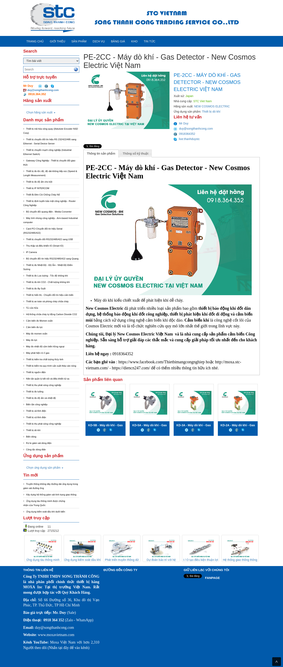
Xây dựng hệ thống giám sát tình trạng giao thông (51, 494)
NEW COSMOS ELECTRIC (212, 106)
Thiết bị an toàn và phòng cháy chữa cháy (47, 301)
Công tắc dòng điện (36, 449)
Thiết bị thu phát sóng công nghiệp (43, 385)
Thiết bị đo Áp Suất (36, 288)
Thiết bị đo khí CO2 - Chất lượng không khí (48, 282)
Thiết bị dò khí (33, 430)
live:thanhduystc (187, 139)
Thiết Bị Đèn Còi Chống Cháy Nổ (43, 194)
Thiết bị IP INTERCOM (37, 188)
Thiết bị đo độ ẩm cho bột (39, 182)
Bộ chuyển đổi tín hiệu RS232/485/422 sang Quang (52, 258)
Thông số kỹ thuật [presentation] (135, 153)
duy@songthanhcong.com (43, 90)
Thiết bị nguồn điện (36, 372)
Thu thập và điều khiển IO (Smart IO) (44, 245)
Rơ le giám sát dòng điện (38, 443)
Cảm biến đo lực (34, 327)
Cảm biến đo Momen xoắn (39, 320)
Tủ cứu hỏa (32, 308)
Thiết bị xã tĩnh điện (36, 411)
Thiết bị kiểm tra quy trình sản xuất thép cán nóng (51, 366)
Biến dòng (31, 436)
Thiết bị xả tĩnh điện (36, 417)
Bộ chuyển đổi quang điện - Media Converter (49, 211)
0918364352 (184, 133)
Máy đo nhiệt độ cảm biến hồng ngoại (45, 346)
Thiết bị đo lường (35, 391)
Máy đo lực (31, 340)
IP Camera (31, 252)
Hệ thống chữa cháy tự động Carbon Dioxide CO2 (51, 314)
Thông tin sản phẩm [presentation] (101, 153)
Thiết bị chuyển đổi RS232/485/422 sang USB (49, 239)
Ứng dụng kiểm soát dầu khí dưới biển (45, 511)
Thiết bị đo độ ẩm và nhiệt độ (41, 398)
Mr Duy (181, 123)
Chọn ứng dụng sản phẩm (44, 467)
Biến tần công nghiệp (37, 404)
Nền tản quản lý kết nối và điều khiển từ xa (47, 378)
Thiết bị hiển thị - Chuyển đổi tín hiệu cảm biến (49, 295)
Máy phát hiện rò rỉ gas (37, 353)
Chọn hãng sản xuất (40, 112)
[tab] (101, 153)
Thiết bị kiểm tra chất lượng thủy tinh (44, 359)
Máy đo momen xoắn (37, 333)
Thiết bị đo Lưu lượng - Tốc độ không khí (47, 275)
